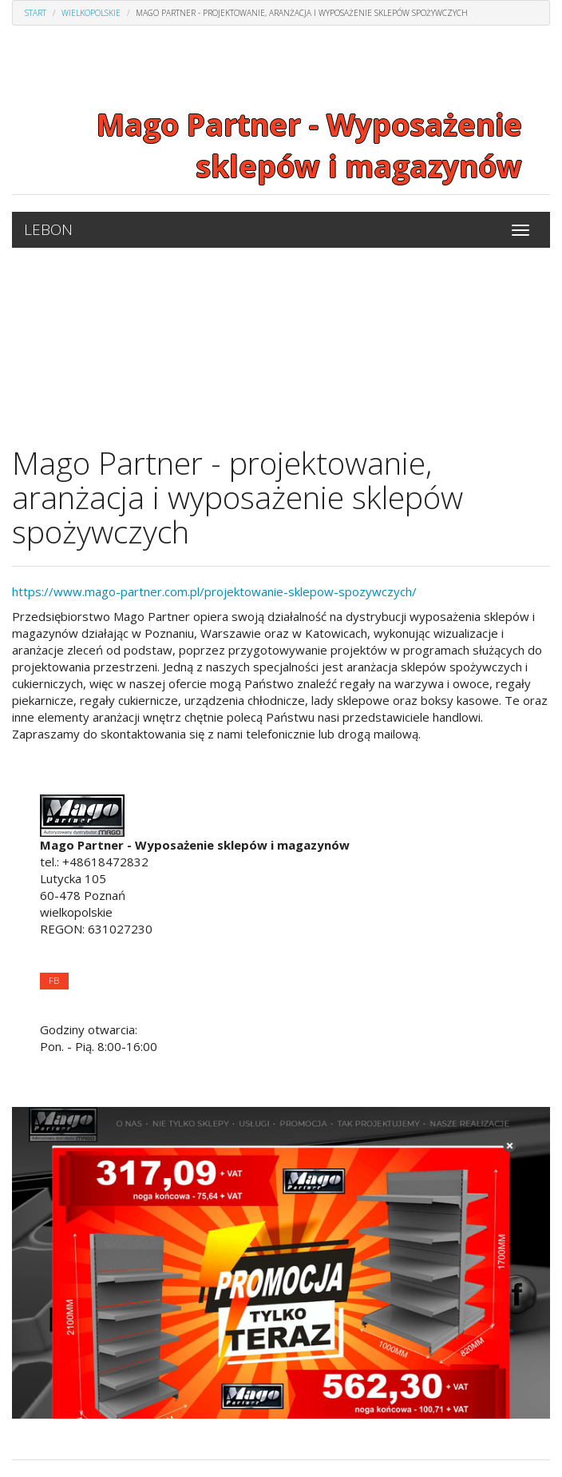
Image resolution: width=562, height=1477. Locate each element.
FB (54, 980)
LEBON (48, 229)
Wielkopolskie (91, 12)
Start (35, 12)
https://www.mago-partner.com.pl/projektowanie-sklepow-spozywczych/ (214, 591)
